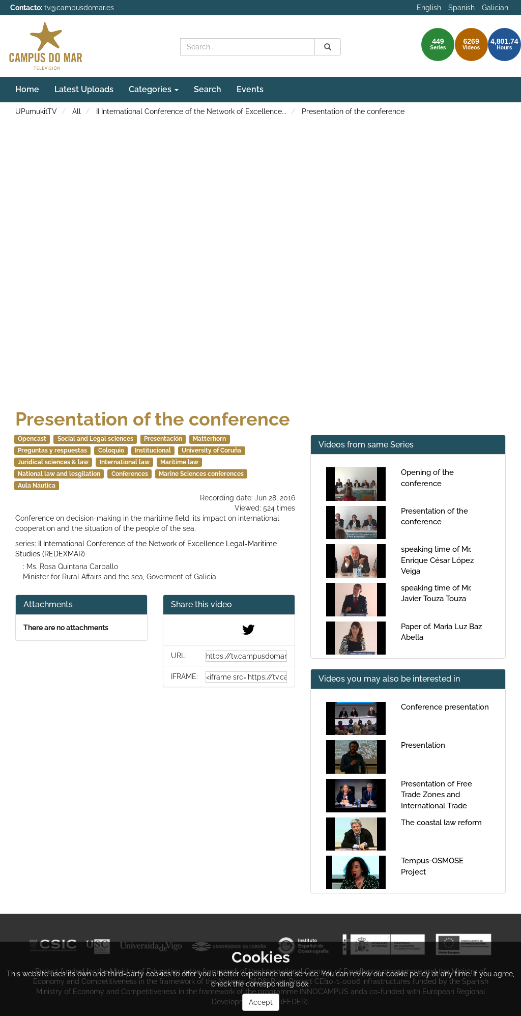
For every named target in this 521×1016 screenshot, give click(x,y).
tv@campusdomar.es (79, 8)
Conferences (129, 473)
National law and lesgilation (59, 473)
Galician (495, 8)
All (76, 111)
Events (250, 89)
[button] (229, 605)
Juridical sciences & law (53, 462)
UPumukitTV (36, 111)
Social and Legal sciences (95, 438)
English (429, 8)
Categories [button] (154, 89)
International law (125, 462)
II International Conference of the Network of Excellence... (191, 111)
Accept (261, 1002)
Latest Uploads (83, 89)
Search (207, 89)
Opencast (32, 438)
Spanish (461, 8)
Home (27, 89)
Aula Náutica (36, 485)
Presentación (163, 438)
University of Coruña (211, 450)
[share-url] (246, 656)
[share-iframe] (246, 677)
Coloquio (111, 450)
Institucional (153, 450)
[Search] (327, 46)
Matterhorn (209, 438)
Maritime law (179, 462)
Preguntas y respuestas (52, 450)
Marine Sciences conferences (201, 473)
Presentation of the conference (353, 111)
